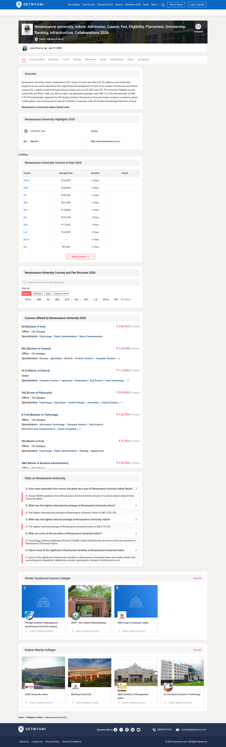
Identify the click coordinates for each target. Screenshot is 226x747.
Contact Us (37, 741)
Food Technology (114, 380)
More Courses (80, 256)
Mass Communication (90, 336)
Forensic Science (84, 358)
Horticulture (81, 380)
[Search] (163, 5)
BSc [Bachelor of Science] (36, 348)
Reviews (77, 59)
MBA (26, 188)
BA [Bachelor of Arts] (33, 326)
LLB (25, 232)
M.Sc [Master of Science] (36, 370)
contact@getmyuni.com (193, 729)
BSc (25, 217)
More (155, 4)
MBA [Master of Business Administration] (45, 463)
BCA (26, 210)
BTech (27, 180)
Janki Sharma (36, 48)
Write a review (176, 4)
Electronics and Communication (38, 429)
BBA (26, 202)
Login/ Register (197, 4)
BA (25, 195)
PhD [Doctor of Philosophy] (37, 392)
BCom (27, 239)
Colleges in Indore (35, 717)
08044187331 (164, 729)
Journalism (93, 402)
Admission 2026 (133, 4)
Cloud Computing (67, 429)
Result (103, 59)
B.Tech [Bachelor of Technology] (40, 414)
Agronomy (66, 380)
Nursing (43, 358)
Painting (83, 451)
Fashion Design (76, 402)
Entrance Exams (105, 4)
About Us (24, 741)
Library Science (110, 402)
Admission (53, 59)
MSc (26, 225)
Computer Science (105, 358)
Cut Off (65, 59)
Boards (119, 4)
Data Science (96, 424)
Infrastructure (116, 59)
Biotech (69, 358)
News (146, 4)
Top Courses (89, 4)
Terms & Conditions (71, 741)
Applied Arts (97, 451)
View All (197, 578)
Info (24, 59)
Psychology (45, 336)
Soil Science (96, 380)
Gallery (130, 59)
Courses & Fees (37, 59)
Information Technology (52, 424)
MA (25, 247)
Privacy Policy (52, 741)
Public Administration (65, 336)
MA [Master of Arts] (33, 441)
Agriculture (56, 358)
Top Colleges (73, 4)
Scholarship (143, 59)
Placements (91, 59)
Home (21, 717)
